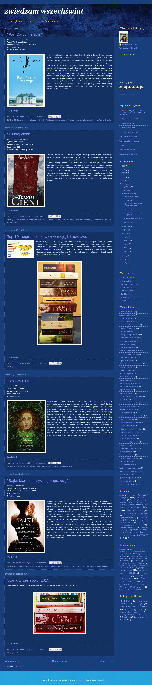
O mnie (31, 21)
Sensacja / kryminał (91, 120)
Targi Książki (129, 610)
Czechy (134, 554)
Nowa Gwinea (141, 570)
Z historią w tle (97, 220)
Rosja (77, 220)
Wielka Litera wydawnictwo (129, 471)
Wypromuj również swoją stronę (129, 99)
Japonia (141, 563)
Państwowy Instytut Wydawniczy (131, 422)
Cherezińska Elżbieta (33, 220)
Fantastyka (21, 466)
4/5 (15, 466)
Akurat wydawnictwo (126, 312)
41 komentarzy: (40, 363)
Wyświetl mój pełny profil (128, 48)
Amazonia (142, 549)
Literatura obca (41, 466)
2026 (124, 166)
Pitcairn (121, 573)
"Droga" (122, 145)
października (129, 194)
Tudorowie (81, 566)
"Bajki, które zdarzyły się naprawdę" (37, 480)
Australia (122, 551)
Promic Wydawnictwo (127, 426)
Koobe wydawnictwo (126, 370)
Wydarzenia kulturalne (130, 612)
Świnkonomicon (125, 297)
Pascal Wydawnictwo (127, 419)
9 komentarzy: (39, 463)
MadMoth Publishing (126, 377)
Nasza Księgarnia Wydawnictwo (131, 396)
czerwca (127, 233)
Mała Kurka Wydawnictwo (128, 387)
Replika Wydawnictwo (127, 439)
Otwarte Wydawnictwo (127, 409)
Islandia (124, 563)
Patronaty (122, 604)
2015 (124, 184)
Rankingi (138, 603)
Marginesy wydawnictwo (128, 383)
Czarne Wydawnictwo (127, 348)
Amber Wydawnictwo (127, 318)
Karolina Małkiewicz (130, 45)
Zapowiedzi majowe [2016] (129, 136)
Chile (143, 551)
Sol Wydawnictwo (125, 445)
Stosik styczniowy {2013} (128, 150)
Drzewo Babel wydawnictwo (129, 354)
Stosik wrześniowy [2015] (28, 580)
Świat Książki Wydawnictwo (129, 484)
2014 (124, 256)
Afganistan (21, 220)
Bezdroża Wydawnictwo (128, 328)
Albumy (121, 495)
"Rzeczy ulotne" (20, 381)
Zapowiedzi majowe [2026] (129, 154)
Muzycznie (141, 601)
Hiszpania (144, 558)
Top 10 (16, 367)
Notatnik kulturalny (126, 287)
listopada (127, 190)
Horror (132, 504)
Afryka (132, 549)
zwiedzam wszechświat (44, 11)
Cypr (127, 554)
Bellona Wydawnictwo (127, 321)
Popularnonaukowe (126, 518)
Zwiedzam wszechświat (126, 94)
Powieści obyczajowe (75, 120)
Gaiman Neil (30, 466)
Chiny (121, 554)
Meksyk (134, 568)
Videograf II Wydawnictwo (128, 458)
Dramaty (132, 500)
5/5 (15, 120)
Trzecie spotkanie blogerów (129, 141)
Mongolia (142, 568)
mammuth (79, 680)
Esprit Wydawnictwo (126, 361)
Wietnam (122, 590)
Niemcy (129, 570)
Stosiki (16, 653)
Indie (133, 561)
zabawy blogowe (141, 617)
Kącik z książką (125, 281)
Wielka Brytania (105, 120)
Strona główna (15, 21)
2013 (124, 259)
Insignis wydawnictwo (127, 367)
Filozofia (122, 504)
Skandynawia (125, 578)
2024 (124, 173)
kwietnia (127, 241)
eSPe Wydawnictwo (126, 481)
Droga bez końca (49, 21)
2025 (124, 170)
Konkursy (124, 600)
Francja (45, 220)
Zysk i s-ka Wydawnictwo (128, 478)
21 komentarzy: (40, 563)
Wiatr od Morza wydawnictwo (130, 468)
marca (126, 244)
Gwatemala (134, 558)
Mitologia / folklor (126, 513)
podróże (127, 617)
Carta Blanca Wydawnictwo (129, 341)
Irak (139, 561)
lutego (126, 248)
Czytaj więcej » (12, 111)
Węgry (130, 590)
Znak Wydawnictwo (104, 566)
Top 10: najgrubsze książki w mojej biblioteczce (47, 236)
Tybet (133, 584)
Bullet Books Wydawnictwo (129, 338)
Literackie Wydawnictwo (128, 374)
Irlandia (145, 561)
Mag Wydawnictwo (54, 466)
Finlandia (141, 556)
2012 (124, 263)
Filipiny (133, 556)
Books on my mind (126, 291)
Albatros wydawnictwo (127, 315)
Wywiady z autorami (126, 615)
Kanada (133, 565)
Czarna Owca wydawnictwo (129, 344)
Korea (121, 568)
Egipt (124, 556)
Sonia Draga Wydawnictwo (129, 448)
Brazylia (137, 551)
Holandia (126, 561)
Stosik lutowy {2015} (126, 123)
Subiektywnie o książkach (128, 284)
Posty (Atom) (18, 666)
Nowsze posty (11, 661)
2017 (124, 177)
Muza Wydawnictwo (126, 393)
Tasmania (145, 582)
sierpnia (127, 226)
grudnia (127, 187)
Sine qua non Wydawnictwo (129, 442)
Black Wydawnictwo (126, 331)
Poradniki (142, 518)
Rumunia (140, 575)
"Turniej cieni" (18, 134)
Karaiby (142, 565)
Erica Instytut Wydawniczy (128, 357)
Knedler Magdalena (46, 120)
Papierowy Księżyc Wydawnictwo (131, 416)
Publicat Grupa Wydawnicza (129, 432)
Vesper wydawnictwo (127, 455)
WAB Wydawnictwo (126, 461)
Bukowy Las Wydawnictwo (129, 335)
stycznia (127, 251)
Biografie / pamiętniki (24, 566)
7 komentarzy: (39, 116)
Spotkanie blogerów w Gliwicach (131, 119)
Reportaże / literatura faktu (67, 566)
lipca (126, 230)
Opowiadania (67, 466)
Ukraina (142, 584)
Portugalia (145, 573)
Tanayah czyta (124, 301)
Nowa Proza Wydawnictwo (129, 403)
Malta (127, 568)
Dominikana (144, 554)
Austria (130, 551)
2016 (124, 180)
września (127, 223)
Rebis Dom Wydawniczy (128, 435)
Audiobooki (131, 495)
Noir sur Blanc (124, 400)
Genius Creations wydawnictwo (130, 364)
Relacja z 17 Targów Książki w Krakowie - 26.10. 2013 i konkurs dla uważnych (132, 112)
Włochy (138, 590)
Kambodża (122, 565)
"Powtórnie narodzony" (127, 128)
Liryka (121, 507)
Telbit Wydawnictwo (126, 452)
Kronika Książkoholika (127, 278)
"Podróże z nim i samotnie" (129, 132)
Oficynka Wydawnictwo (127, 406)
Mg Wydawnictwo (125, 390)
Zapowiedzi (143, 615)
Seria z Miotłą (128, 535)
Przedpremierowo (125, 527)
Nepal (121, 570)
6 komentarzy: (39, 216)
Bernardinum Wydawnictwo (129, 325)
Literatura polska (61, 120)
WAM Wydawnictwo (126, 465)
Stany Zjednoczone (133, 580)
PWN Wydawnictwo (126, 413)
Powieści (70, 220)
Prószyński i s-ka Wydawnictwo (130, 429)
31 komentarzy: (40, 649)
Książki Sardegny (125, 294)
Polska (63, 220)
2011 (124, 266)
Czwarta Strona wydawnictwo (27, 120)
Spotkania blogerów (127, 607)
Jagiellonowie (38, 566)
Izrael (133, 563)
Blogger (106, 680)
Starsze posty (107, 661)
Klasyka (141, 504)
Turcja (125, 584)
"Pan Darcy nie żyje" (24, 34)
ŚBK (125, 620)
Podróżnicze (133, 515)
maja (126, 237)
